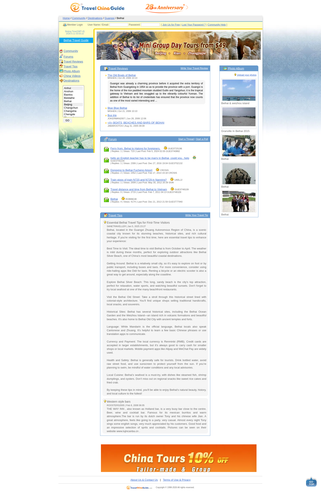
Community (79, 18)
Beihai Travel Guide (75, 40)
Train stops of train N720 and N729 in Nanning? (139, 179)
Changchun (73, 107)
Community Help (224, 24)
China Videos (72, 76)
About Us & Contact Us (144, 479)
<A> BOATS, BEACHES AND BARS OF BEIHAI (136, 122)
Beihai (73, 101)
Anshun (73, 91)
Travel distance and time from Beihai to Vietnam (139, 189)
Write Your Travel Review (194, 68)
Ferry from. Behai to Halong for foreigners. (135, 148)
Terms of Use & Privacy (177, 479)
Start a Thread (186, 139)
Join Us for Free (179, 24)
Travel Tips (71, 66)
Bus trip (112, 115)
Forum (113, 139)
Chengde (73, 114)
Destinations (95, 18)
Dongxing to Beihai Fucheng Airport (132, 170)
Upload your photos (246, 75)
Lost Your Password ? (201, 24)
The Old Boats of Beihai (122, 75)
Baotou (73, 94)
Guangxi (109, 18)
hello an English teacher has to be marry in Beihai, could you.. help (150, 158)
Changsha (73, 111)
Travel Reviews (73, 61)
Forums (68, 56)
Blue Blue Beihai (117, 107)
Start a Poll (202, 139)
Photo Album (72, 71)
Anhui (73, 88)
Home (66, 18)
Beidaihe (73, 98)
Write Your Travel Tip (196, 215)
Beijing (73, 104)
